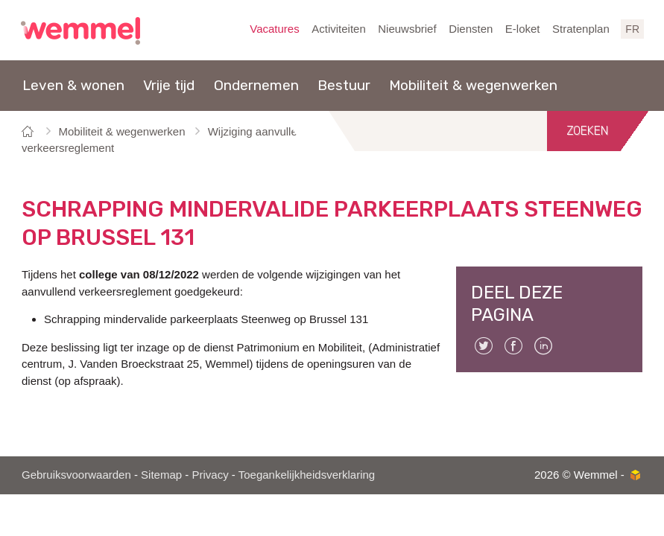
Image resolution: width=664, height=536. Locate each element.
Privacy (210, 474)
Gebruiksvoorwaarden (76, 474)
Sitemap (161, 474)
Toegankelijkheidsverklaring (306, 474)
